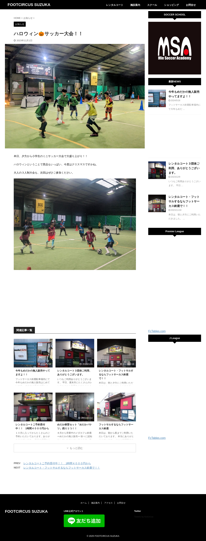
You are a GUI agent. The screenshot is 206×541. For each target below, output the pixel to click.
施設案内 (135, 5)
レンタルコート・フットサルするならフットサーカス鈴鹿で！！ (116, 374)
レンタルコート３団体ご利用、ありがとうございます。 (183, 168)
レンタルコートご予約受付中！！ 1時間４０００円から (57, 463)
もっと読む (76, 448)
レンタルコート (114, 5)
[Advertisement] (75, 298)
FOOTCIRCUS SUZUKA (29, 4)
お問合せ (191, 5)
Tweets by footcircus (143, 517)
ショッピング (171, 5)
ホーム (83, 503)
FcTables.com (157, 331)
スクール (152, 5)
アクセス (108, 503)
